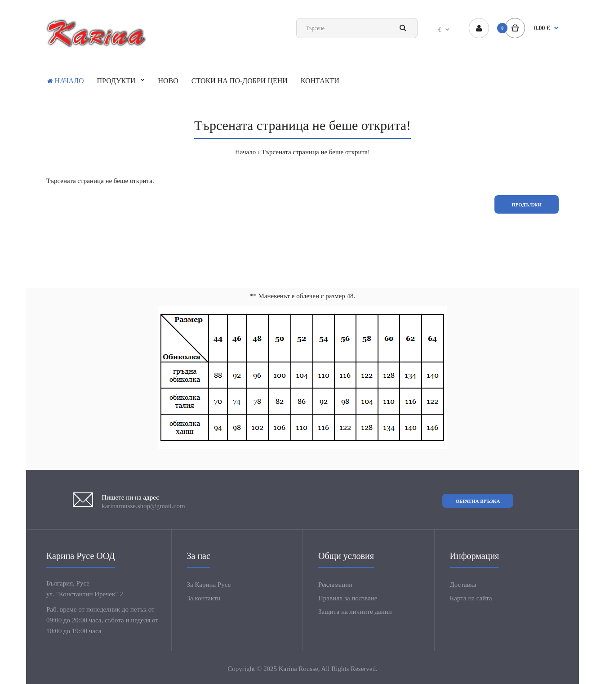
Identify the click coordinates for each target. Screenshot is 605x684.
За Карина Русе (209, 584)
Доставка (463, 584)
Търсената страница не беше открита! (316, 152)
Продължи (527, 204)
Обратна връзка (478, 501)
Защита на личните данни (355, 611)
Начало (245, 152)
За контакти (204, 598)
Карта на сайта (471, 598)
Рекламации (335, 584)
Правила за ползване (347, 598)
